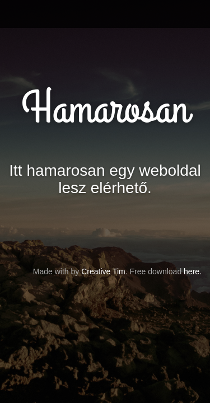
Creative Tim (103, 271)
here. (193, 271)
